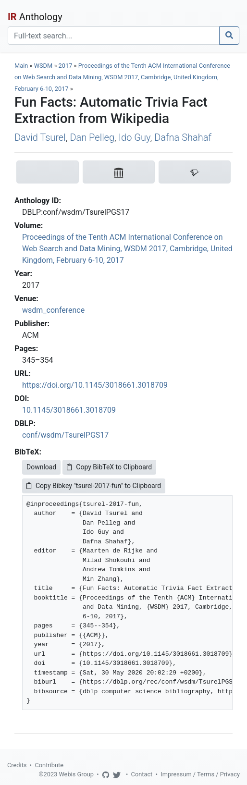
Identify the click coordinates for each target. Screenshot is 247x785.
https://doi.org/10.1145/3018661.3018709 (95, 385)
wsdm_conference (53, 310)
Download (41, 467)
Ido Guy (134, 137)
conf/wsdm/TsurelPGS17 (65, 435)
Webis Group (76, 774)
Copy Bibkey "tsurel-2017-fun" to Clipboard (93, 486)
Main (21, 65)
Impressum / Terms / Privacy (200, 774)
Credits (16, 765)
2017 (66, 65)
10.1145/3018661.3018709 (69, 410)
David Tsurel (40, 137)
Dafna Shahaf (182, 137)
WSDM (43, 65)
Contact (142, 774)
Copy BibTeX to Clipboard (109, 467)
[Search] (114, 35)
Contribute (49, 765)
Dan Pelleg (92, 137)
